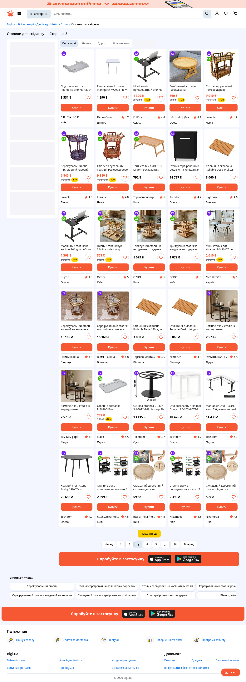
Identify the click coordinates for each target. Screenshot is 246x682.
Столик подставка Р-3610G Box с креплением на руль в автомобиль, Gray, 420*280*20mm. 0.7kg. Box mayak (111, 407)
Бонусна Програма (19, 668)
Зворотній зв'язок (227, 660)
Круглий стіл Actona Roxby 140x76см (73, 487)
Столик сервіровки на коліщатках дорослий (106, 586)
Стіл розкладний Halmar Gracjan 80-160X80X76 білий (185, 407)
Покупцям (171, 660)
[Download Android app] (188, 559)
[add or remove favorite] (88, 97)
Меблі (54, 24)
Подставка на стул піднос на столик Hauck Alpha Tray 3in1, (76, 88)
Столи (65, 24)
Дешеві (87, 43)
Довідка (197, 660)
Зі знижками (120, 43)
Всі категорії (26, 24)
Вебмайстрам (16, 660)
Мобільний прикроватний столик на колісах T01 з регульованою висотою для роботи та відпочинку (148, 88)
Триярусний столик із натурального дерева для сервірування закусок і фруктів (183, 247)
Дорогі (102, 43)
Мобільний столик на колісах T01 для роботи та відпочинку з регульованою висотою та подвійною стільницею (76, 247)
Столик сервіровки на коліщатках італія (167, 586)
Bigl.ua (11, 24)
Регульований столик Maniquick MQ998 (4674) (112, 88)
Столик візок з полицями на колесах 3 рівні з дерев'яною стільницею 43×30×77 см (112, 487)
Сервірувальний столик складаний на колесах (42, 595)
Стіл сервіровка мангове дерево (168, 595)
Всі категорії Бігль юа (125, 668)
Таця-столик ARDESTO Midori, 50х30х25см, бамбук (147, 167)
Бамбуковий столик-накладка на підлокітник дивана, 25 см (184, 88)
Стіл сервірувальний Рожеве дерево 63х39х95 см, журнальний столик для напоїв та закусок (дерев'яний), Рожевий (221, 88)
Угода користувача (124, 660)
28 (175, 544)
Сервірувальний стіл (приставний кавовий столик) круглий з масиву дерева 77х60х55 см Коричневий (75, 167)
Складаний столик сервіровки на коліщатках (107, 595)
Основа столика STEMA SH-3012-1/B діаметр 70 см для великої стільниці (148, 407)
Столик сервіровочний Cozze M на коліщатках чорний (184, 167)
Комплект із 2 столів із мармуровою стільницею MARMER (220, 327)
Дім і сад (42, 24)
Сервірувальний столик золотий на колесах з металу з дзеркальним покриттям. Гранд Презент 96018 (76, 327)
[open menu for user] (217, 14)
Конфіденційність (70, 660)
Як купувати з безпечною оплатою (186, 668)
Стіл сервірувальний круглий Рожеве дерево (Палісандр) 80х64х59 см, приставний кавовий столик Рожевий (112, 167)
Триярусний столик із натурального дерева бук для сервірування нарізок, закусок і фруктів (147, 247)
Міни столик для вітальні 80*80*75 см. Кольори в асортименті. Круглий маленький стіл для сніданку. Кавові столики (221, 247)
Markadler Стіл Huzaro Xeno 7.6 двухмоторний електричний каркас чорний (221, 407)
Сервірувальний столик (42, 586)
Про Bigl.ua (66, 668)
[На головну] (10, 15)
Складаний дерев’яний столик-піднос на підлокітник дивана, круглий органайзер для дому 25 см (148, 487)
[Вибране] (226, 15)
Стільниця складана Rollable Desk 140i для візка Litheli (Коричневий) (220, 167)
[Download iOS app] (159, 559)
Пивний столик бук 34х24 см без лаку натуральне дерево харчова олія (109, 247)
